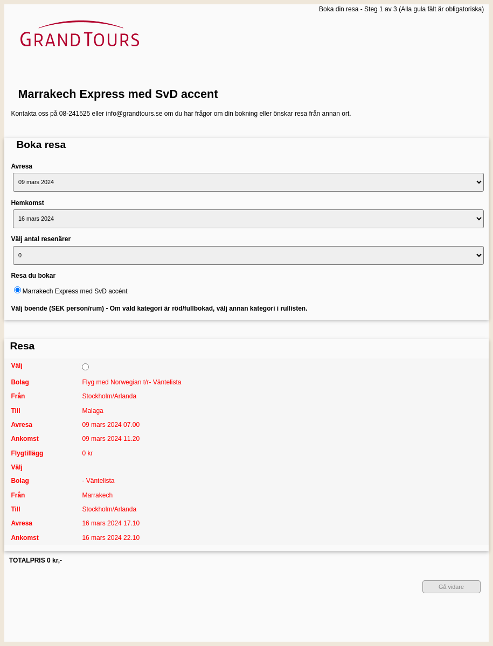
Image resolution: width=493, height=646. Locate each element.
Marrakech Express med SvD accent (118, 94)
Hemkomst (27, 203)
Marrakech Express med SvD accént (75, 291)
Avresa (21, 166)
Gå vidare (451, 587)
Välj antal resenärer (41, 239)
